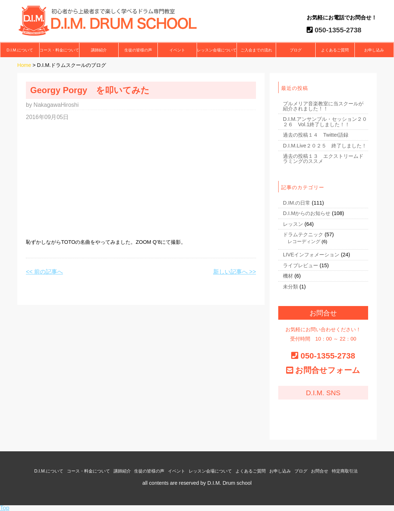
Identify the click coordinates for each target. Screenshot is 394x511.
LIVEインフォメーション (311, 254)
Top (4, 508)
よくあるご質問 (335, 50)
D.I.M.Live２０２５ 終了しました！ (325, 146)
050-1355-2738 (337, 30)
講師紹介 (99, 50)
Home (24, 65)
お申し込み (374, 50)
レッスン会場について (217, 50)
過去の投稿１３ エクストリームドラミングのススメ (323, 158)
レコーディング (304, 241)
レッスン (293, 224)
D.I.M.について (19, 50)
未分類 (290, 286)
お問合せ (319, 471)
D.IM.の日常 (296, 203)
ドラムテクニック (303, 234)
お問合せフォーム (327, 370)
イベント (177, 50)
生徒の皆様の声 (138, 50)
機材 (288, 276)
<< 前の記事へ (44, 272)
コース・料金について (59, 50)
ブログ (296, 50)
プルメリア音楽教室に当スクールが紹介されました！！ (323, 106)
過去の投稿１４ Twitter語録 (315, 135)
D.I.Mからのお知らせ (306, 213)
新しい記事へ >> (234, 272)
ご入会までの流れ (256, 50)
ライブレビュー (300, 265)
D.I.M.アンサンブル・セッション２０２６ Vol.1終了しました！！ (325, 121)
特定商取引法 (345, 471)
